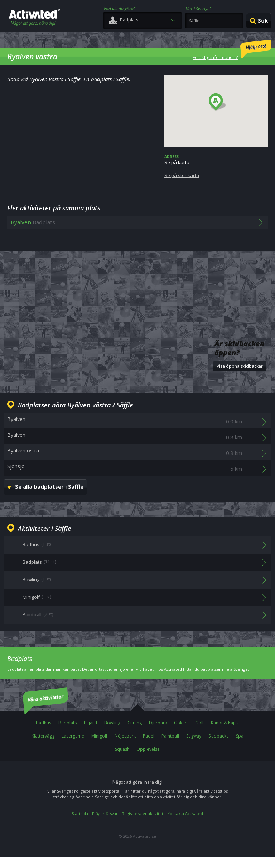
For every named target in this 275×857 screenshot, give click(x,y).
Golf (199, 723)
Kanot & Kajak (225, 723)
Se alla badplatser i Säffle (49, 486)
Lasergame (73, 736)
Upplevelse (148, 749)
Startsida (80, 813)
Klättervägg (43, 736)
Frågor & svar (105, 813)
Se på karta (216, 166)
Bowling (112, 723)
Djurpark (158, 723)
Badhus (43, 723)
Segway (193, 736)
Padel (148, 736)
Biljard (90, 723)
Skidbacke (218, 736)
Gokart (181, 723)
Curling (134, 723)
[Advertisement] (137, 281)
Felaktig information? (232, 50)
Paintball (170, 736)
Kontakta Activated (185, 813)
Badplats (67, 723)
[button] (217, 102)
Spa (239, 736)
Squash (122, 749)
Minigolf (99, 736)
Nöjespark (125, 736)
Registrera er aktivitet (142, 813)
